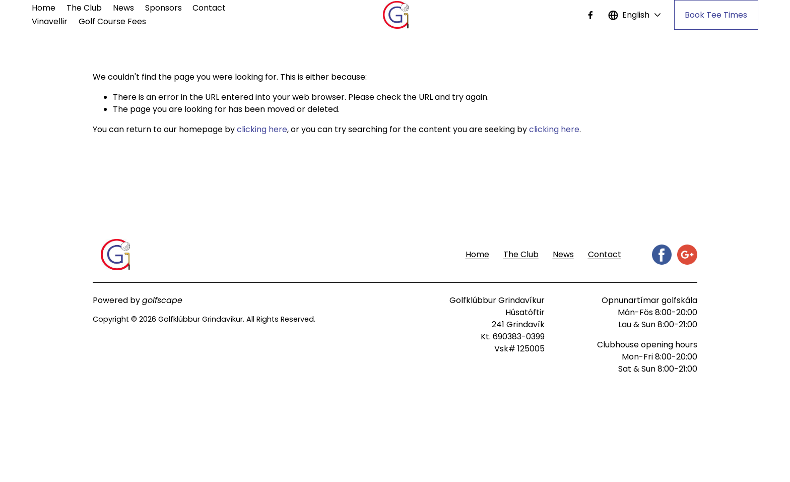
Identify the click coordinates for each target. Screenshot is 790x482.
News (123, 8)
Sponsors (163, 8)
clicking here (262, 129)
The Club (84, 8)
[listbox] (635, 15)
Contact (209, 8)
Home (43, 8)
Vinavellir (50, 21)
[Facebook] (590, 15)
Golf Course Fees (112, 21)
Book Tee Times (716, 15)
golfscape (162, 300)
